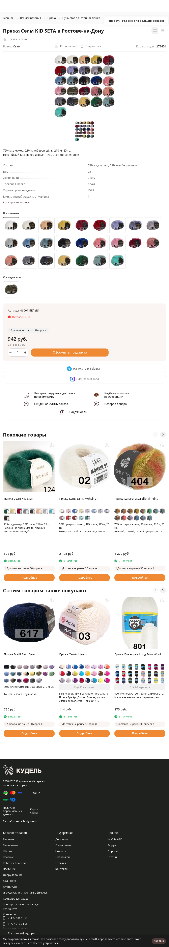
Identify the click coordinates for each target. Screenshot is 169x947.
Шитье (7, 851)
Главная (8, 18)
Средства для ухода (16, 898)
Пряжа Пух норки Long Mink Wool (137, 654)
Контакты (61, 869)
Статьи (112, 857)
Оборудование (13, 875)
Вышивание (11, 845)
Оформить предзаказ (70, 352)
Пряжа (52, 18)
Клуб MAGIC (115, 839)
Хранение (9, 880)
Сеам (16, 46)
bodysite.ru (30, 821)
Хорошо (159, 941)
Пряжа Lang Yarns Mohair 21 (78, 498)
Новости (60, 851)
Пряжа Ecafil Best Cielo (19, 654)
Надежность (78, 412)
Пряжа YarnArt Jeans (73, 654)
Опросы (113, 851)
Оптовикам (62, 857)
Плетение (9, 869)
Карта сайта (34, 811)
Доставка (61, 839)
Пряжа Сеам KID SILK (18, 498)
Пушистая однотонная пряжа (81, 18)
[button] (155, 434)
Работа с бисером (14, 863)
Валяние (8, 857)
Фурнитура (10, 887)
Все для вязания (30, 18)
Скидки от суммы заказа (51, 404)
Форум (112, 845)
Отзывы (60, 863)
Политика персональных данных (12, 811)
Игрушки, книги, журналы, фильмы (25, 892)
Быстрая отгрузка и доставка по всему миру (54, 395)
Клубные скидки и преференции (116, 395)
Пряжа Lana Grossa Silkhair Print (136, 498)
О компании (63, 845)
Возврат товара (115, 404)
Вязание (8, 839)
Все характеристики (16, 202)
